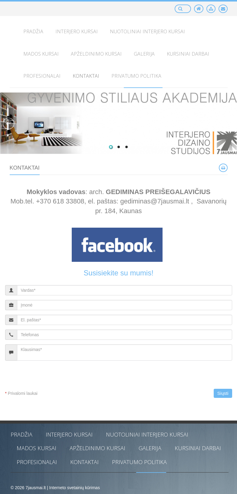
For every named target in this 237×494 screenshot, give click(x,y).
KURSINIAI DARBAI (198, 448)
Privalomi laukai (21, 393)
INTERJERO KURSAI (69, 434)
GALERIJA (150, 448)
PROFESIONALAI (37, 462)
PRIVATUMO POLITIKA (139, 462)
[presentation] (56, 377)
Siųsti (223, 393)
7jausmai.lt (35, 487)
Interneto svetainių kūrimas (74, 487)
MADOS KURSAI (36, 448)
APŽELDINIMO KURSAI (97, 448)
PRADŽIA (21, 434)
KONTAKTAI (84, 462)
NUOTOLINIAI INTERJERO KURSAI (147, 434)
